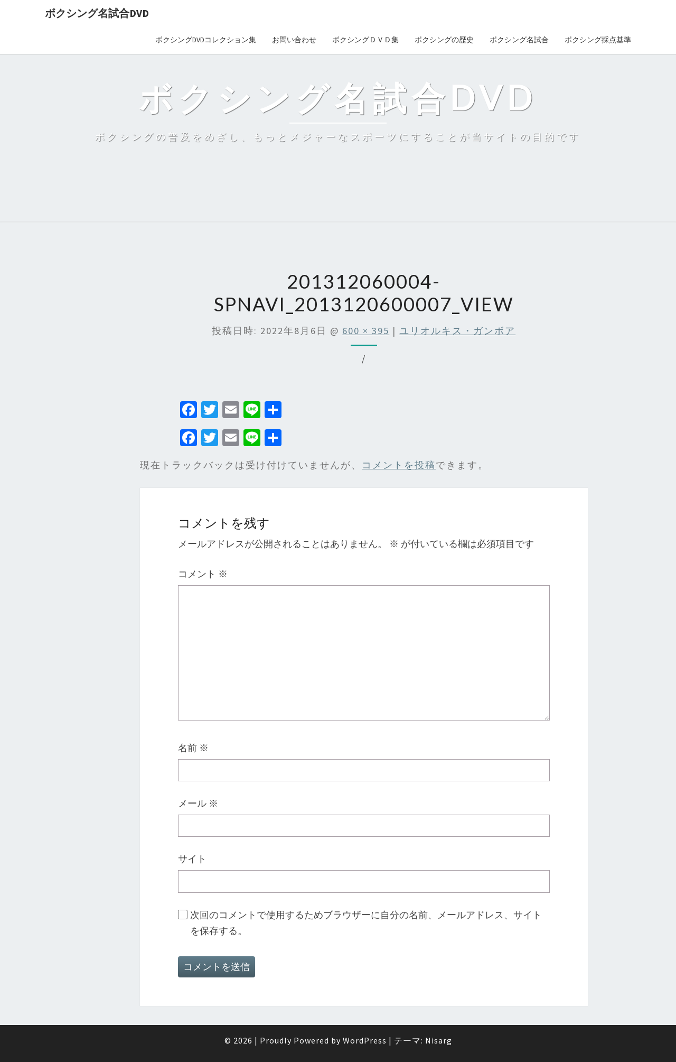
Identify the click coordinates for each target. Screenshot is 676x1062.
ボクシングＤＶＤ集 (365, 39)
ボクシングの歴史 (444, 39)
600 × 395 (365, 331)
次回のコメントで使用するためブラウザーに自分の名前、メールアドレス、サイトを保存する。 (366, 923)
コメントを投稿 (399, 465)
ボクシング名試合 (519, 39)
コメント (203, 574)
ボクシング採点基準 (598, 39)
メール (198, 803)
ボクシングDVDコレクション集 (205, 39)
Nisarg (438, 1040)
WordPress (365, 1040)
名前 (193, 748)
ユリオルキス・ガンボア (457, 331)
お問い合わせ (294, 39)
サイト (192, 859)
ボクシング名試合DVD (97, 13)
